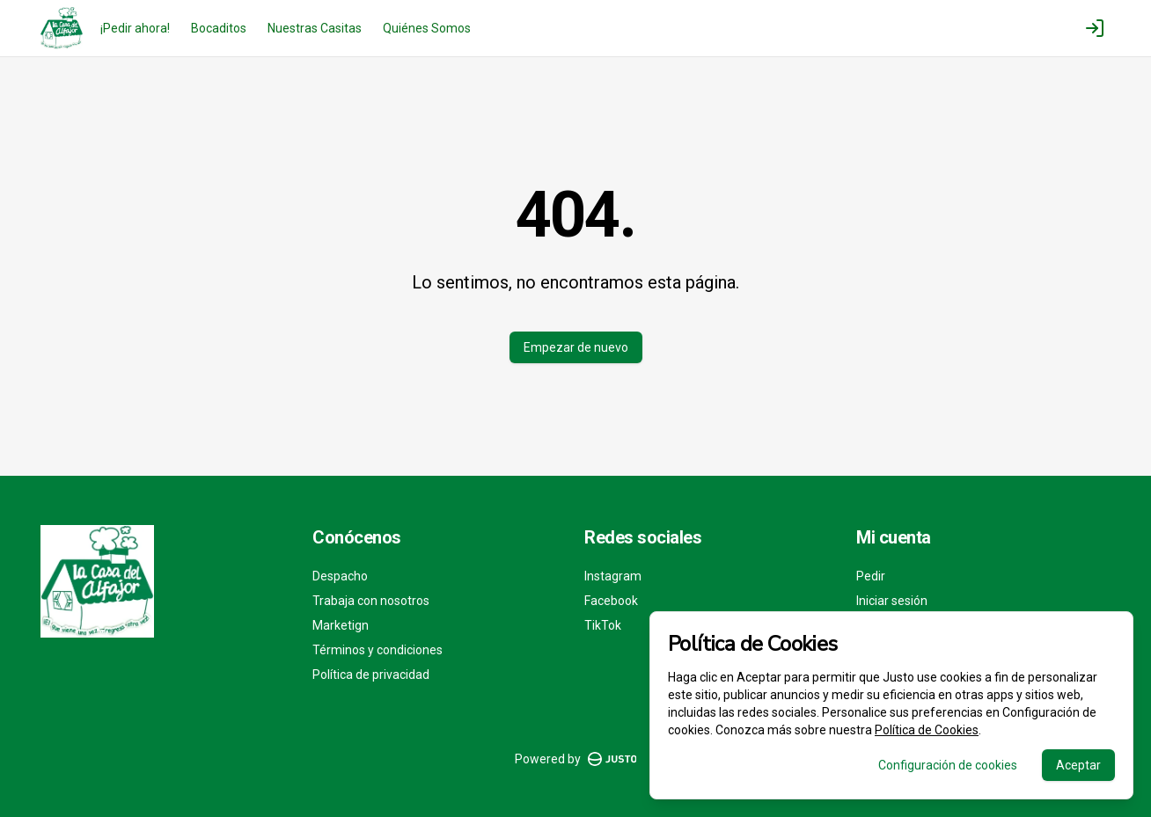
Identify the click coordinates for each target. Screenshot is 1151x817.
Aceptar (1078, 765)
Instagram (612, 576)
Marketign (340, 625)
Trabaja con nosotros (370, 601)
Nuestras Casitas (315, 28)
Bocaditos (218, 28)
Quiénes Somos (427, 28)
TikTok (602, 625)
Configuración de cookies (947, 765)
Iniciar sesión (891, 601)
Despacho (340, 576)
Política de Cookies (927, 730)
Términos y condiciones (377, 650)
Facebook (611, 601)
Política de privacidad (370, 674)
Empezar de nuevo (576, 347)
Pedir (870, 576)
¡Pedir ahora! (135, 28)
